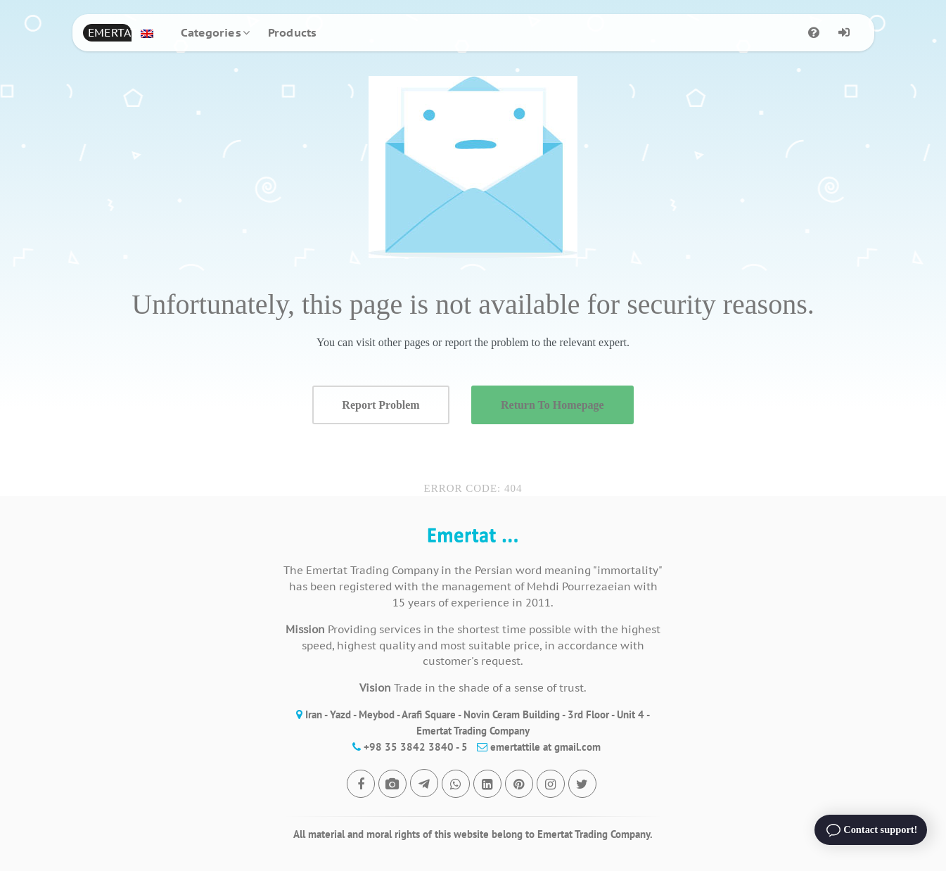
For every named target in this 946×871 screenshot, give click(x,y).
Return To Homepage (552, 405)
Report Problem (380, 405)
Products (292, 32)
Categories (211, 32)
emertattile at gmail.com (535, 747)
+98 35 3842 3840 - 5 (406, 747)
